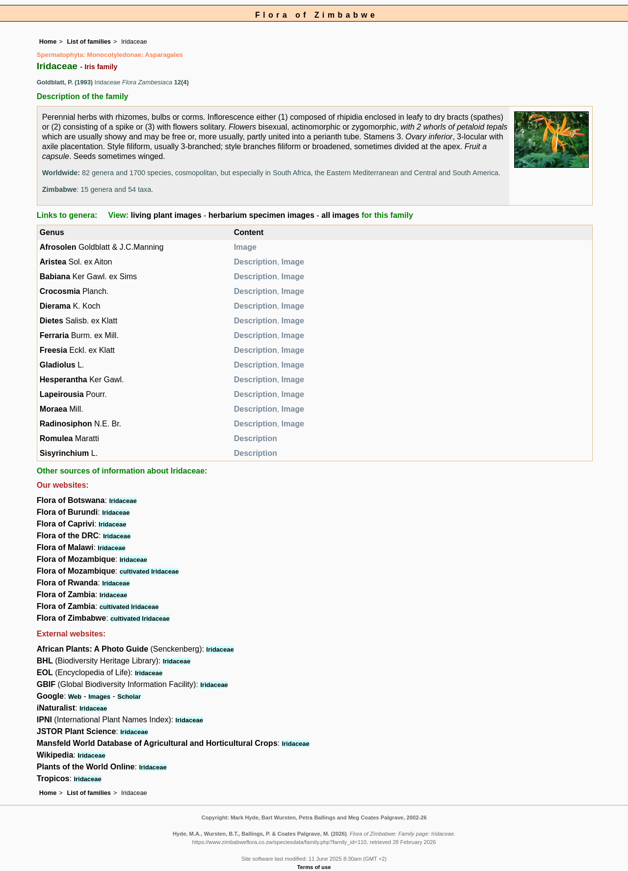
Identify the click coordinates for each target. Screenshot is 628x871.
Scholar (129, 696)
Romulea (56, 438)
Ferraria (54, 335)
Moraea (53, 409)
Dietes (51, 321)
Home (48, 41)
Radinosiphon (66, 424)
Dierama (55, 306)
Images (99, 696)
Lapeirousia (62, 394)
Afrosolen (58, 247)
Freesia (53, 350)
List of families (89, 41)
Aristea (53, 262)
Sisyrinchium (64, 453)
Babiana (55, 276)
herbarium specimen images (261, 215)
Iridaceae (122, 500)
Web (74, 696)
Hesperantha (63, 379)
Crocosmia (60, 291)
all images (340, 215)
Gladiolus (58, 365)
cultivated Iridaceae (149, 571)
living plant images (166, 215)
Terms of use (314, 867)
